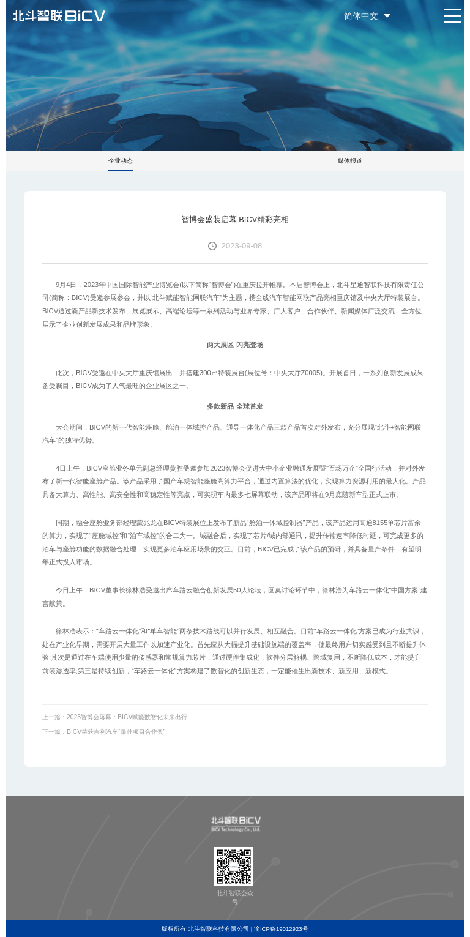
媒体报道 (350, 160)
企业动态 (120, 160)
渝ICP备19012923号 (281, 928)
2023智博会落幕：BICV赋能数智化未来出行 (127, 717)
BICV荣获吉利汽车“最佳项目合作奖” (116, 731)
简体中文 (361, 16)
